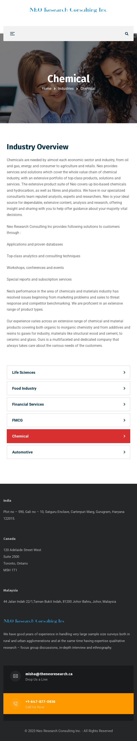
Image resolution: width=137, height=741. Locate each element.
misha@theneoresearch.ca (49, 674)
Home (46, 88)
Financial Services (28, 404)
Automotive (22, 452)
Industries (66, 88)
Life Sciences (23, 372)
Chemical (20, 436)
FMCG (17, 420)
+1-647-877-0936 (40, 701)
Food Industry (24, 388)
